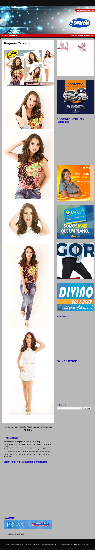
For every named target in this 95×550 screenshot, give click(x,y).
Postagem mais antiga (41, 427)
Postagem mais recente (15, 427)
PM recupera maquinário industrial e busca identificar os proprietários (27, 451)
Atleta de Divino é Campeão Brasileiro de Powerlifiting (22, 442)
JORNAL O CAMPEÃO (16, 534)
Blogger (86, 544)
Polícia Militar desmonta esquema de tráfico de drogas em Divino (25, 449)
